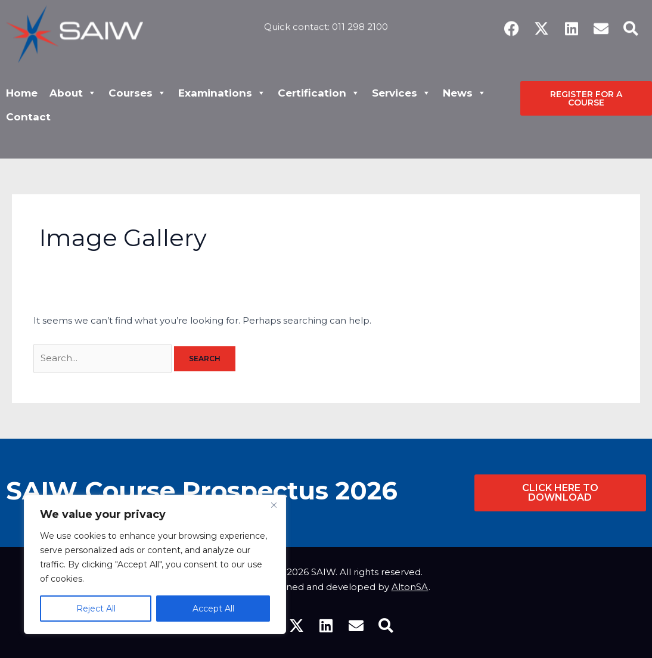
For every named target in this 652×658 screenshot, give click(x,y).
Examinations (222, 93)
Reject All (96, 608)
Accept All (213, 608)
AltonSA (410, 586)
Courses (137, 93)
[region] (155, 564)
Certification (319, 93)
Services (401, 93)
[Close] (273, 505)
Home (22, 93)
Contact (28, 117)
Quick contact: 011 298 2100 (326, 21)
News (464, 93)
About (73, 93)
